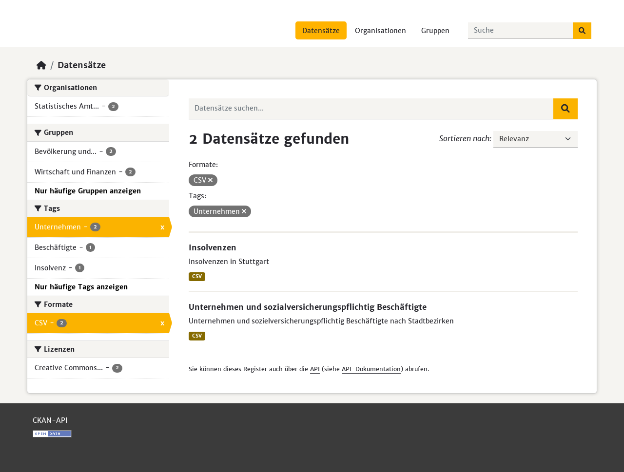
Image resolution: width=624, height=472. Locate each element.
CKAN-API (50, 420)
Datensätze (321, 30)
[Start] (41, 65)
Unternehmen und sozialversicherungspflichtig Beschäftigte (308, 307)
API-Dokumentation (371, 369)
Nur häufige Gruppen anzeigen (88, 191)
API (315, 369)
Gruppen (435, 30)
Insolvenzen (212, 247)
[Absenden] (582, 30)
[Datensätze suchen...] (520, 30)
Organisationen (380, 30)
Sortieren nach (464, 138)
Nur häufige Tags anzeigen (81, 287)
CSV (197, 276)
